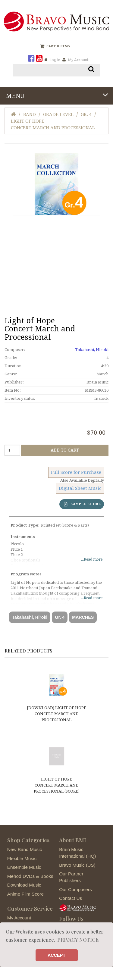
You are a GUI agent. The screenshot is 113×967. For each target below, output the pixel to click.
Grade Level (58, 114)
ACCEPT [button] (56, 955)
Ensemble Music (24, 867)
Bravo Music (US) (77, 865)
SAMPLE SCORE (82, 504)
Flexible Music (22, 858)
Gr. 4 (86, 114)
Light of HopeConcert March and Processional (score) (57, 785)
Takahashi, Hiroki (91, 349)
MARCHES (83, 617)
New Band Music (24, 849)
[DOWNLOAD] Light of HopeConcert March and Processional (56, 714)
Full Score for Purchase (76, 472)
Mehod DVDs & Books (30, 876)
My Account (78, 60)
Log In (55, 60)
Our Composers (75, 889)
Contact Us (70, 898)
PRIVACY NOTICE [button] (78, 940)
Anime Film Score (25, 894)
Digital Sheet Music (80, 488)
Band (29, 114)
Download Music (24, 884)
